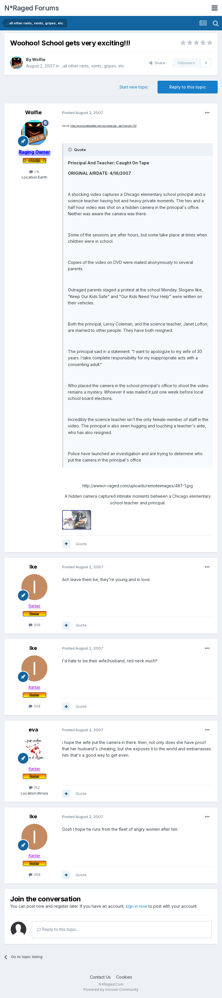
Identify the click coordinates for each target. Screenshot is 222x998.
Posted (82, 112)
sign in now (136, 906)
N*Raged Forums (31, 8)
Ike (33, 567)
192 (34, 787)
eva (33, 730)
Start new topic (133, 86)
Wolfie (38, 59)
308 (34, 624)
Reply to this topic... (58, 929)
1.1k (34, 171)
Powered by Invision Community (111, 989)
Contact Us (100, 977)
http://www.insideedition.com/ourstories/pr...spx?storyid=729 (103, 125)
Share (157, 62)
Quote (81, 543)
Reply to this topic (187, 86)
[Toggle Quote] (70, 149)
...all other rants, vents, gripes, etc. (92, 65)
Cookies (124, 977)
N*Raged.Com (111, 984)
